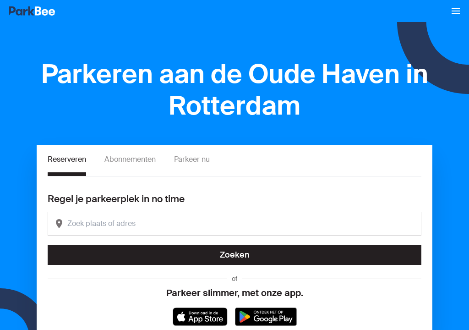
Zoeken (235, 254)
